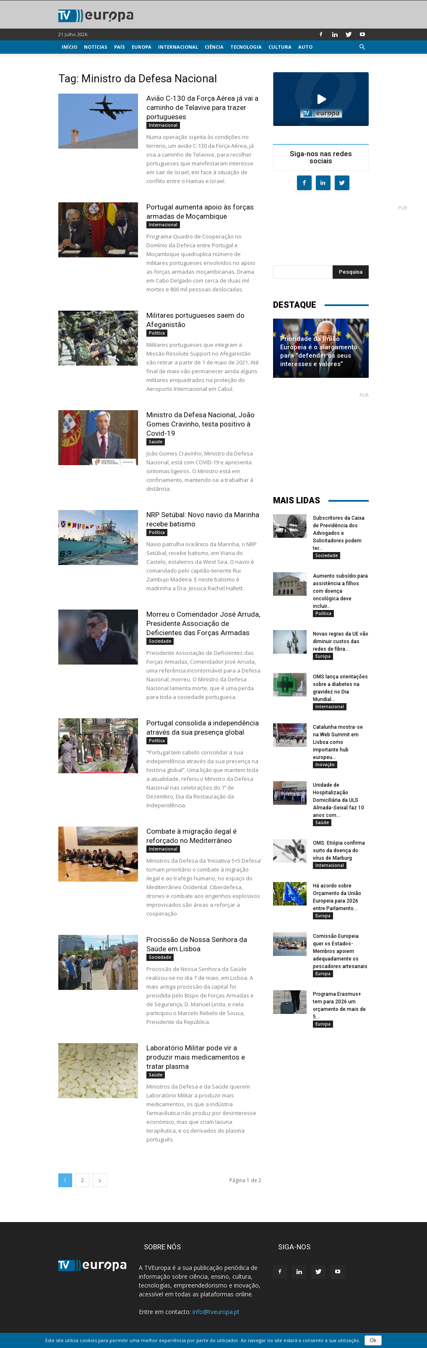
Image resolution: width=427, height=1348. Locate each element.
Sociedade (160, 641)
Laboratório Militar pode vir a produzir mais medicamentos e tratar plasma (195, 1057)
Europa (141, 47)
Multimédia (77, 60)
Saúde (155, 442)
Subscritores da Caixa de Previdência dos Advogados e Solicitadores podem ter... (339, 533)
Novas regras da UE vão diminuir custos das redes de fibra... (340, 641)
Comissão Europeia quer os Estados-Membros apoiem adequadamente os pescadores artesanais (340, 951)
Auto (305, 47)
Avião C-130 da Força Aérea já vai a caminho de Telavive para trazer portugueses (202, 107)
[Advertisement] (340, 232)
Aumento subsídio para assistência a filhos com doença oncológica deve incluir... (340, 591)
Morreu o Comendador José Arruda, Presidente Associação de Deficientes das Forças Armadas (203, 623)
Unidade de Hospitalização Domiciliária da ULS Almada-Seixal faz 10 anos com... (338, 800)
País (119, 47)
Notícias (95, 47)
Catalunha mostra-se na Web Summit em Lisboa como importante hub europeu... (338, 742)
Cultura (280, 47)
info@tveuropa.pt (216, 1312)
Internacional (178, 47)
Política (157, 333)
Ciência (214, 47)
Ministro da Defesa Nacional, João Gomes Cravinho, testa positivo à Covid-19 (200, 424)
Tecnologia (246, 47)
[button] (362, 47)
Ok (373, 1340)
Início (69, 47)
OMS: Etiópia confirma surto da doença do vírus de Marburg (339, 850)
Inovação (325, 764)
